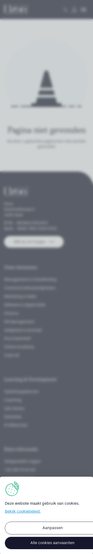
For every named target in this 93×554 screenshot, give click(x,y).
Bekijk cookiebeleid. (23, 511)
